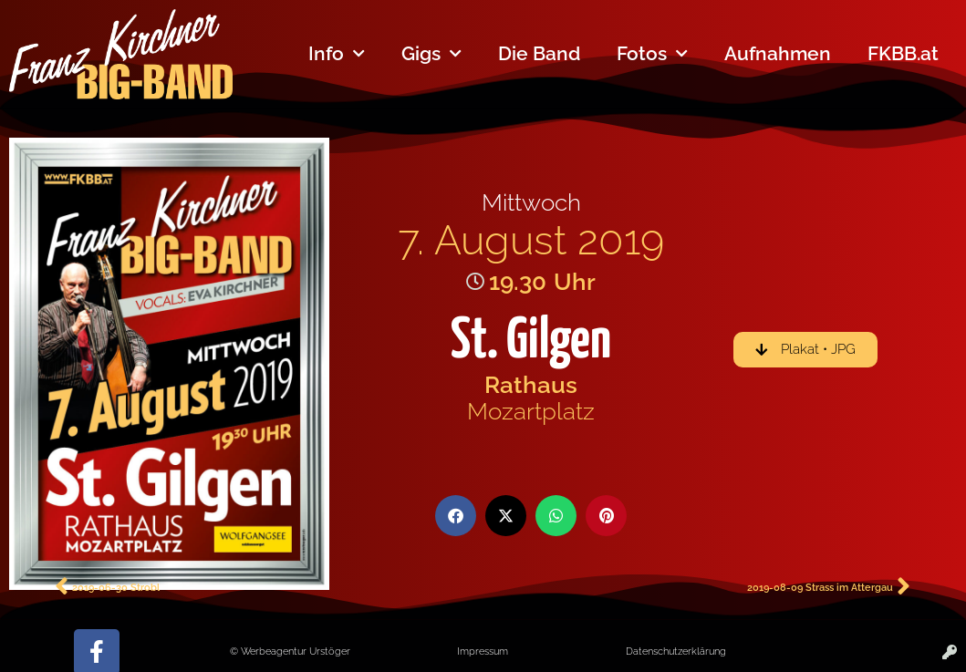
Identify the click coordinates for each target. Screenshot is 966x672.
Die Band (539, 53)
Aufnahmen (777, 53)
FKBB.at (903, 53)
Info (336, 54)
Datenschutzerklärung (676, 651)
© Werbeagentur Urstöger (290, 651)
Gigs (431, 54)
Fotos (652, 54)
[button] (455, 515)
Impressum (482, 651)
